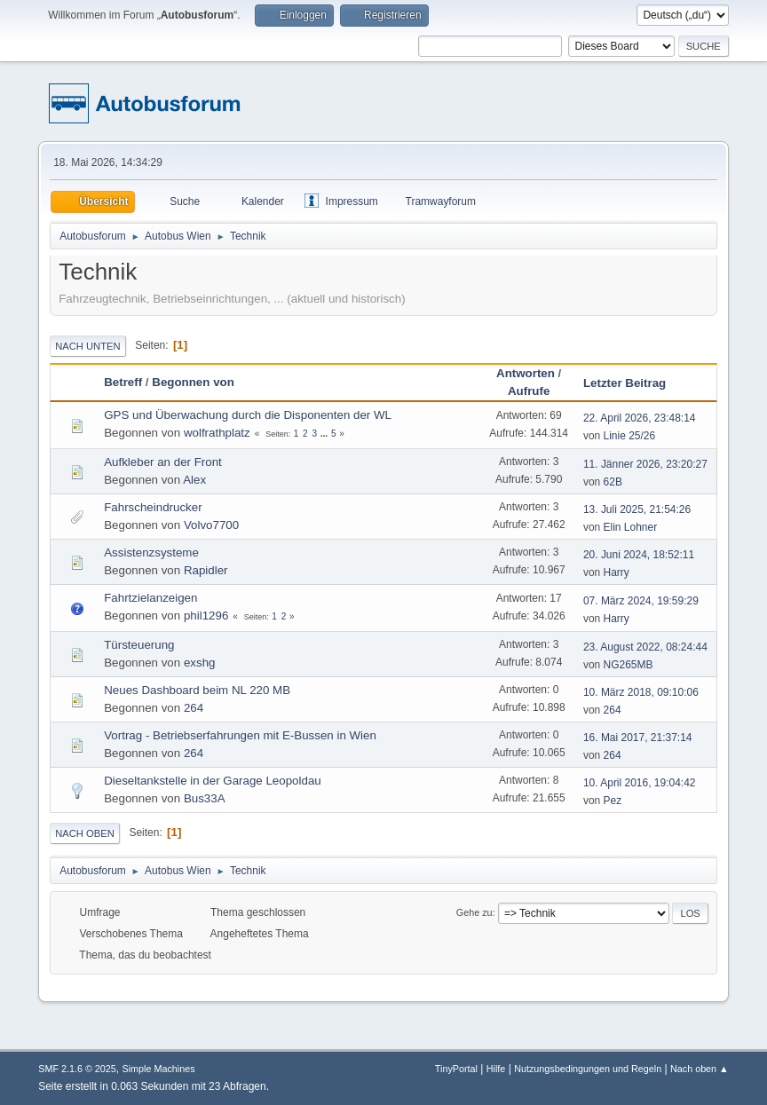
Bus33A (204, 798)
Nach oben (85, 833)
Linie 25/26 (630, 436)
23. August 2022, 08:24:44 (645, 647)
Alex (194, 479)
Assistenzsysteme (151, 552)
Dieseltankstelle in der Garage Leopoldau (212, 780)
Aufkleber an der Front (163, 462)
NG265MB (628, 665)
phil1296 (206, 615)
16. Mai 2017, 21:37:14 (637, 737)
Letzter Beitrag (632, 383)
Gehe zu (474, 912)
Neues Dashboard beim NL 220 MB (197, 690)
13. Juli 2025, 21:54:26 (637, 509)
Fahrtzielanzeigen (150, 597)
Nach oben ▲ (699, 1068)
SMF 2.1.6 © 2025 (77, 1068)
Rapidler (206, 570)
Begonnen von (193, 382)
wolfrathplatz (217, 432)
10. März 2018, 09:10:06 (641, 692)
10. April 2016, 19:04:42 (639, 783)
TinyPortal (456, 1068)
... (325, 433)
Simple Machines (159, 1068)
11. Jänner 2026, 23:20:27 (645, 464)
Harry (616, 572)
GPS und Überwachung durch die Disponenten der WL (247, 415)
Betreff (123, 382)
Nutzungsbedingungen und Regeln (587, 1068)
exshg (200, 662)
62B (613, 482)
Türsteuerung (139, 644)
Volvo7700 (211, 525)
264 (193, 707)
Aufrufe (529, 391)
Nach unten (87, 346)
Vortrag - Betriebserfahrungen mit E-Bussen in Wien (240, 735)
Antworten (525, 373)
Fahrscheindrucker (153, 507)
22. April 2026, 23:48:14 (639, 418)
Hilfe (496, 1068)
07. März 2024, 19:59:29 (641, 601)
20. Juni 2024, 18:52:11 (638, 555)
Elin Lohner (631, 527)
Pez (613, 800)
